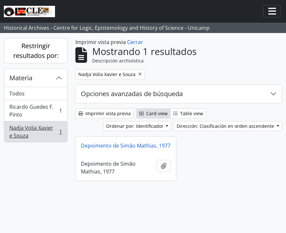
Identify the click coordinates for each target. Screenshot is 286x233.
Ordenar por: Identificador (135, 126)
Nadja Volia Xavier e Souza (35, 131)
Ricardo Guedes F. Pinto (35, 110)
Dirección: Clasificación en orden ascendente (226, 126)
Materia (20, 77)
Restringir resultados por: (36, 50)
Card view (153, 113)
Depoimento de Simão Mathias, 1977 (125, 145)
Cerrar (135, 42)
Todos (17, 93)
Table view (188, 113)
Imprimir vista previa (104, 113)
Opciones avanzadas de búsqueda (132, 93)
